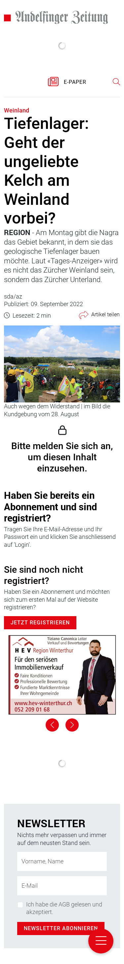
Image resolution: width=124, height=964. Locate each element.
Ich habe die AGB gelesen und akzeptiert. (64, 908)
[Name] (62, 861)
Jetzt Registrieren (40, 622)
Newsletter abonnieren (61, 928)
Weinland (16, 110)
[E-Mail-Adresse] (62, 885)
